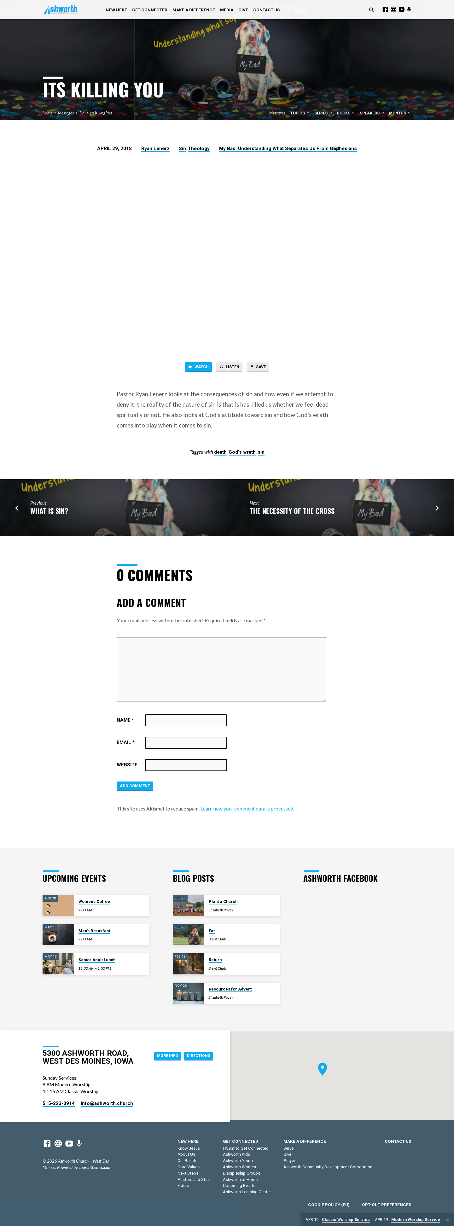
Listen (229, 367)
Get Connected (149, 9)
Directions (196, 1055)
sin (261, 453)
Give (243, 9)
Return (215, 959)
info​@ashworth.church (107, 1103)
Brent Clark (217, 939)
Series (323, 113)
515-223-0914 (59, 1103)
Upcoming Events (239, 1185)
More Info (161, 1055)
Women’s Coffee (94, 901)
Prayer (289, 1160)
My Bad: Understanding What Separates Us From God (279, 148)
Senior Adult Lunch (97, 959)
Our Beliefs (187, 1160)
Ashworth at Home (240, 1179)
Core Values (189, 1167)
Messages (66, 113)
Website (127, 766)
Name (125, 721)
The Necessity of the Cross (292, 512)
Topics (300, 113)
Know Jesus (189, 1148)
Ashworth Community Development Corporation (327, 1167)
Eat (212, 930)
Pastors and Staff (194, 1179)
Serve (288, 1148)
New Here (116, 9)
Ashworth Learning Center (247, 1191)
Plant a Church (223, 901)
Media (226, 9)
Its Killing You (101, 113)
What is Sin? (49, 512)
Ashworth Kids (236, 1154)
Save (262, 367)
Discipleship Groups (241, 1173)
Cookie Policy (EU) (329, 1204)
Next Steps (188, 1173)
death (220, 453)
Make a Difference (193, 9)
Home (47, 113)
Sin (81, 113)
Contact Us (266, 9)
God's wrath (242, 453)
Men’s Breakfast (94, 930)
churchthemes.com (95, 1167)
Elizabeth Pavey (220, 910)
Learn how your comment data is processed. (247, 812)
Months (400, 113)
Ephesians (345, 148)
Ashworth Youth (238, 1160)
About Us (186, 1154)
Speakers (372, 113)
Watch (194, 367)
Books (346, 113)
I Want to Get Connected (246, 1148)
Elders (183, 1185)
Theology (199, 148)
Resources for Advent (230, 989)
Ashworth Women (239, 1167)
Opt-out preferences (386, 1204)
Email (126, 744)
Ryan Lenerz (155, 148)
